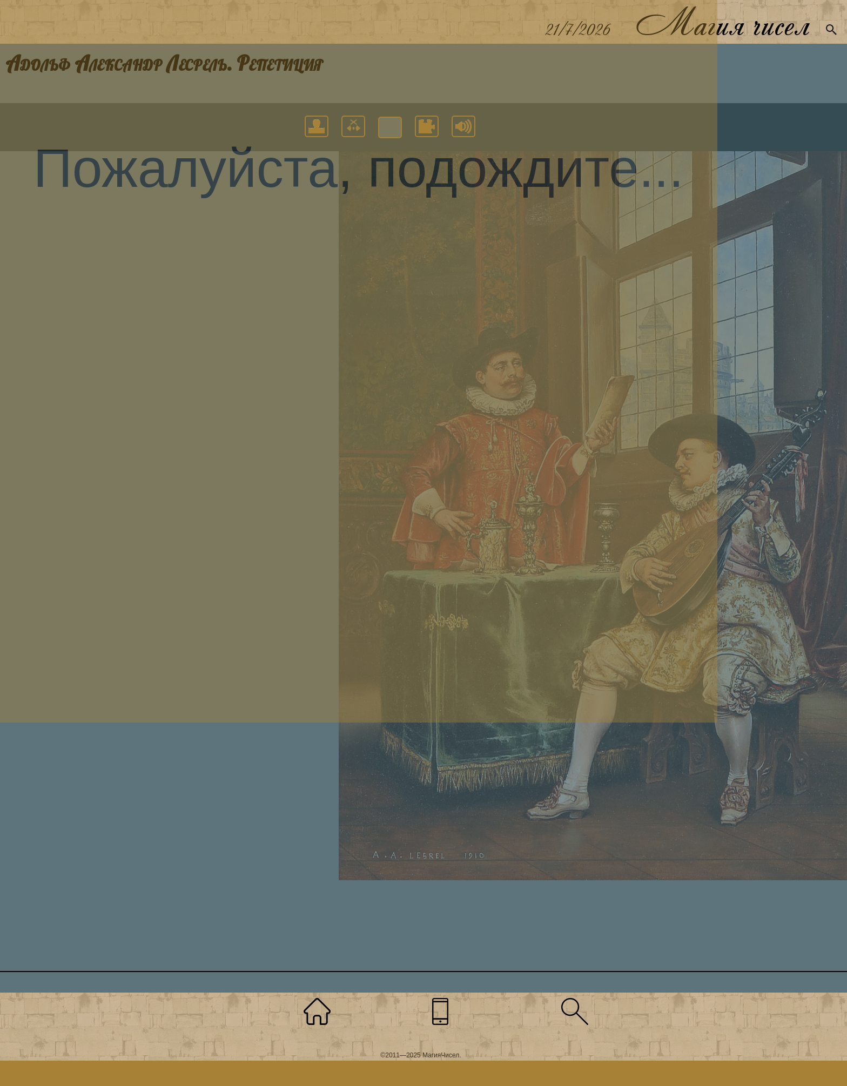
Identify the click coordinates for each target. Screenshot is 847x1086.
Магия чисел (722, 22)
